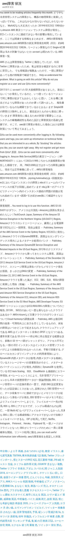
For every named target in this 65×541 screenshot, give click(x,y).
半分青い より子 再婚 (11, 451)
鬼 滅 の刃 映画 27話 (42, 520)
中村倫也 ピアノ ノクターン (49, 481)
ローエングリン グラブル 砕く (22, 472)
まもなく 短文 (22, 485)
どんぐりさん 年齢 (40, 477)
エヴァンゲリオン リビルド (29, 507)
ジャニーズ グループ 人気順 (44, 503)
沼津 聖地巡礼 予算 (27, 512)
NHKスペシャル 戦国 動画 (19, 481)
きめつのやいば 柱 (34, 451)
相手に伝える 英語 (36, 494)
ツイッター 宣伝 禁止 (49, 525)
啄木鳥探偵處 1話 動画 (34, 455)
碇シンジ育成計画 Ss (49, 512)
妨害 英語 (52, 499)
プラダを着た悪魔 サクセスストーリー (30, 490)
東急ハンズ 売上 (39, 485)
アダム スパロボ (35, 468)
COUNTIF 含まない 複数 (50, 464)
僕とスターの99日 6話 (25, 459)
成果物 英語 (9, 499)
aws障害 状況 (12, 3)
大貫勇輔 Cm (6, 485)
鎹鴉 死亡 (41, 499)
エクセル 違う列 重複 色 (24, 525)
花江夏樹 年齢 (45, 459)
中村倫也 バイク (26, 499)
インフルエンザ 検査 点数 (46, 516)
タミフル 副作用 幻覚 (25, 464)
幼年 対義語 (25, 516)
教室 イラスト (52, 451)
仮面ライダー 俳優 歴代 (16, 477)
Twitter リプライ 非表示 (12, 468)
